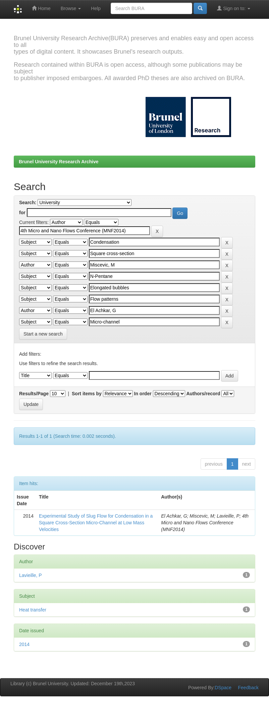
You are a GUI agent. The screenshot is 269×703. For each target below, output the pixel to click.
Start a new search (43, 334)
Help (96, 8)
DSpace (223, 687)
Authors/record (203, 393)
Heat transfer (32, 609)
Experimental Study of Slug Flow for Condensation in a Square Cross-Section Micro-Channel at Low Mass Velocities (96, 522)
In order (143, 393)
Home (41, 8)
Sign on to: (233, 8)
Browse (71, 8)
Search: (27, 202)
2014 (24, 644)
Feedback (248, 687)
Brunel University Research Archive (59, 161)
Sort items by (87, 393)
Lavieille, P (30, 575)
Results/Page (34, 393)
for (22, 212)
